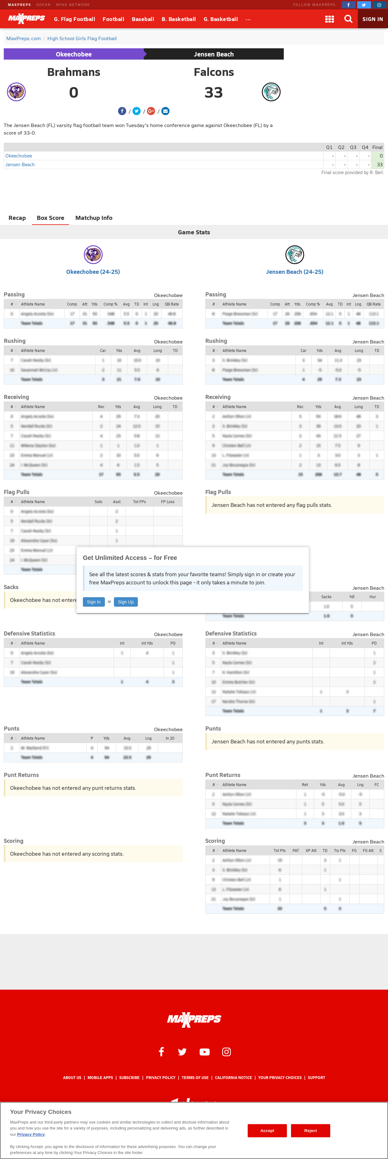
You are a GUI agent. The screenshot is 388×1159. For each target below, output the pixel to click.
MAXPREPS (19, 4)
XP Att (311, 850)
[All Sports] (248, 18)
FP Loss (168, 501)
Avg (126, 303)
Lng (156, 303)
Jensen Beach (214, 54)
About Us (72, 1077)
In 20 (170, 738)
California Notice (233, 1077)
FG (354, 850)
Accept (267, 1130)
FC (377, 784)
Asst (117, 501)
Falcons (214, 71)
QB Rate (172, 303)
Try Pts (340, 850)
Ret (305, 784)
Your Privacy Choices (280, 1077)
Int (145, 303)
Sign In (94, 601)
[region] (194, 1130)
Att (84, 303)
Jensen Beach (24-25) (294, 271)
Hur (372, 596)
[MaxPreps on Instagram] (379, 4)
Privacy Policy (160, 1077)
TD (136, 303)
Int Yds (147, 643)
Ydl (351, 596)
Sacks (326, 596)
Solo (98, 501)
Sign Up (126, 601)
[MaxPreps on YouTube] (205, 1051)
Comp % (110, 303)
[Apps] (329, 18)
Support (316, 1077)
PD (172, 643)
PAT (296, 850)
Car (103, 350)
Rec (101, 406)
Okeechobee (74, 54)
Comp (72, 303)
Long (158, 350)
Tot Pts (280, 850)
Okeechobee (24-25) (93, 271)
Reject (310, 1130)
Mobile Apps (100, 1077)
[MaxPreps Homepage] (194, 1020)
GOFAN (43, 4)
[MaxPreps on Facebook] (349, 4)
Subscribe (129, 1077)
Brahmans (73, 71)
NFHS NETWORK (73, 4)
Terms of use (195, 1077)
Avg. (127, 738)
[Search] (348, 18)
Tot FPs (139, 501)
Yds (95, 303)
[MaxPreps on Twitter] (364, 4)
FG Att (368, 850)
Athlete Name (33, 303)
